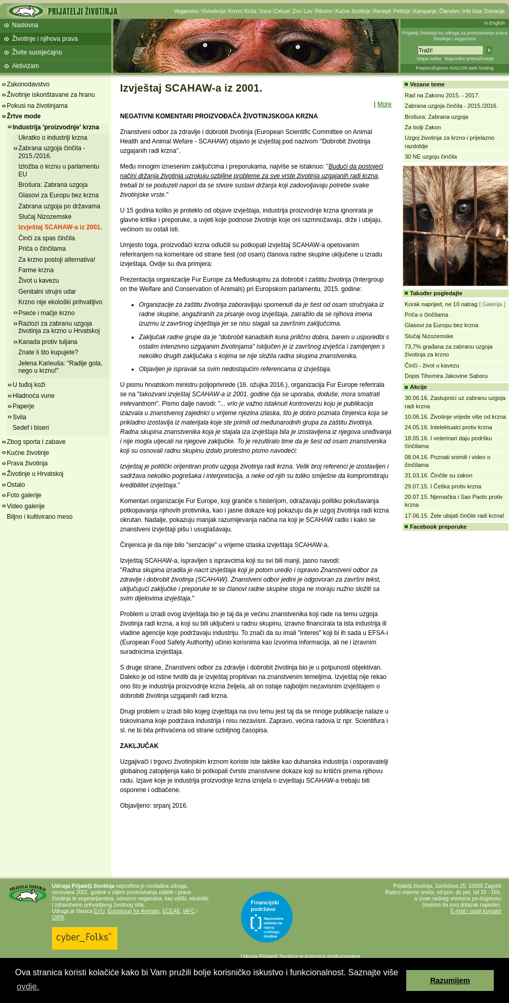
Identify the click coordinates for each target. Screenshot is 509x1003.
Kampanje (425, 11)
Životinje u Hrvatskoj (35, 473)
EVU (99, 911)
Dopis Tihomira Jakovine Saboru (446, 376)
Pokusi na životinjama (37, 105)
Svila (19, 417)
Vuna (265, 11)
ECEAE (171, 911)
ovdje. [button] (28, 986)
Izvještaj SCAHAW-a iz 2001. (60, 227)
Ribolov (323, 11)
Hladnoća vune (34, 395)
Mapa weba (429, 58)
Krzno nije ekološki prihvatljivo (60, 302)
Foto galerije (24, 495)
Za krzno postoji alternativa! (56, 259)
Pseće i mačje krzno (46, 313)
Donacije (494, 11)
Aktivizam (25, 66)
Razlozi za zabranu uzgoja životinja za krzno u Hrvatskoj (59, 327)
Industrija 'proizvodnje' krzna (56, 127)
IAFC (189, 911)
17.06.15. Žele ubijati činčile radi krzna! (454, 515)
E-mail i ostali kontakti (475, 911)
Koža (250, 11)
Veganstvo (186, 11)
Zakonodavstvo (28, 84)
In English (494, 23)
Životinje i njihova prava (45, 38)
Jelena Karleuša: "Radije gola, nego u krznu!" (60, 367)
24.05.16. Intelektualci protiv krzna (448, 427)
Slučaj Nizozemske (44, 216)
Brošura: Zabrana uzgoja (53, 184)
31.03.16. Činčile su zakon (438, 475)
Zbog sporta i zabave (36, 441)
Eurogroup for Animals (133, 911)
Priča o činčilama (42, 248)
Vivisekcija (213, 11)
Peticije (402, 11)
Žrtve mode (24, 116)
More (384, 104)
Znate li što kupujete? (48, 352)
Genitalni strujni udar (47, 291)
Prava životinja (27, 463)
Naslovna (25, 25)
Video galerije (26, 506)
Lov (308, 11)
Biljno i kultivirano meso (39, 516)
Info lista (472, 11)
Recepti (382, 11)
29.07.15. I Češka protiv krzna (443, 486)
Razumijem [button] (450, 980)
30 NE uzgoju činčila (431, 156)
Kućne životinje (352, 11)
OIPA (58, 917)
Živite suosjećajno (37, 52)
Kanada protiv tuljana (48, 342)
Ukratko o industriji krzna (52, 137)
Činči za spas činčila (46, 238)
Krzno (235, 11)
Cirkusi (282, 11)
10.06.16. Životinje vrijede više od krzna (455, 417)
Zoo (297, 11)
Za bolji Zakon (423, 127)
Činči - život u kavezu (432, 365)
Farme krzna (35, 270)
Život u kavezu (38, 280)
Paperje (23, 406)
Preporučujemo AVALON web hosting (455, 68)
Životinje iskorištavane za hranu (51, 94)
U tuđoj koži (29, 384)
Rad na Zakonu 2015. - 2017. (442, 95)
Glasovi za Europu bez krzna (58, 195)
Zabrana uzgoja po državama (59, 206)
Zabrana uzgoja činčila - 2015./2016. (51, 151)
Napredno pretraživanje (469, 58)
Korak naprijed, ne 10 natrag (442, 304)
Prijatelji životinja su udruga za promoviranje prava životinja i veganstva (454, 35)
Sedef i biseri (31, 427)
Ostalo (16, 484)
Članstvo (449, 11)
